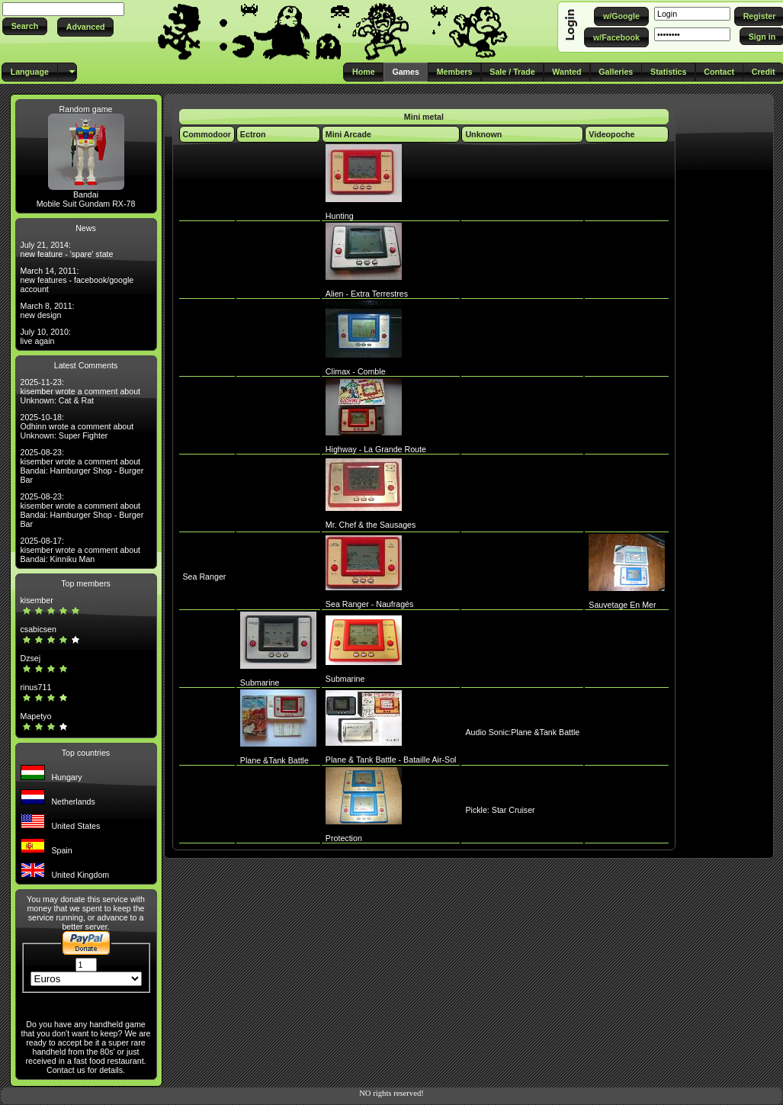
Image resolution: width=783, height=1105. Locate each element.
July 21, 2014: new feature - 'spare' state (67, 249)
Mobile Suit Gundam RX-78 (86, 203)
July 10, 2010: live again (46, 336)
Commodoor (207, 134)
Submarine (260, 682)
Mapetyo (36, 716)
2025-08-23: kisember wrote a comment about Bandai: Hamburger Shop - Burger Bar (82, 466)
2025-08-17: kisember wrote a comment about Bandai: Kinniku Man (81, 550)
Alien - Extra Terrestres (367, 293)
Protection (344, 838)
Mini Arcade (348, 134)
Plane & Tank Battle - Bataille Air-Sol (391, 759)
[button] (24, 26)
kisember (37, 600)
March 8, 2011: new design (48, 310)
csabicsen (38, 629)
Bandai (85, 194)
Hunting (340, 215)
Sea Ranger (204, 576)
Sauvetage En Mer (622, 604)
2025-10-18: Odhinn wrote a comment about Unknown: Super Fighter (77, 426)
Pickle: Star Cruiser (499, 809)
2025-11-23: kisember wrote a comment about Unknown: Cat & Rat (81, 391)
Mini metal (424, 116)
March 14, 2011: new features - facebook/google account (77, 280)
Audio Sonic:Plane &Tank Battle (522, 732)
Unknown (483, 134)
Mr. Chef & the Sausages (371, 524)
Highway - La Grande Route (376, 449)
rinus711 (36, 687)
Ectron (253, 134)
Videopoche (611, 134)
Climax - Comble (356, 371)
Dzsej (31, 658)
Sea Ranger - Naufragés (370, 604)
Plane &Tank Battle (274, 760)
